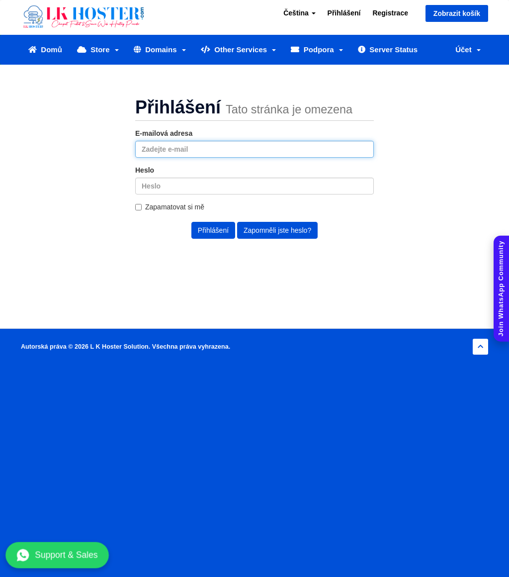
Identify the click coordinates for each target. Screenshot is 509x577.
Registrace (390, 13)
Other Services (238, 49)
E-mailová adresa (163, 133)
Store (98, 49)
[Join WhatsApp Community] (501, 289)
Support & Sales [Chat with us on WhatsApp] (57, 555)
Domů (45, 49)
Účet (468, 49)
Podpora (317, 49)
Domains (160, 49)
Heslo (144, 170)
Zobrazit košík (456, 13)
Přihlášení (344, 13)
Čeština (299, 13)
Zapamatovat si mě (169, 207)
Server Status (388, 49)
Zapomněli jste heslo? (277, 230)
